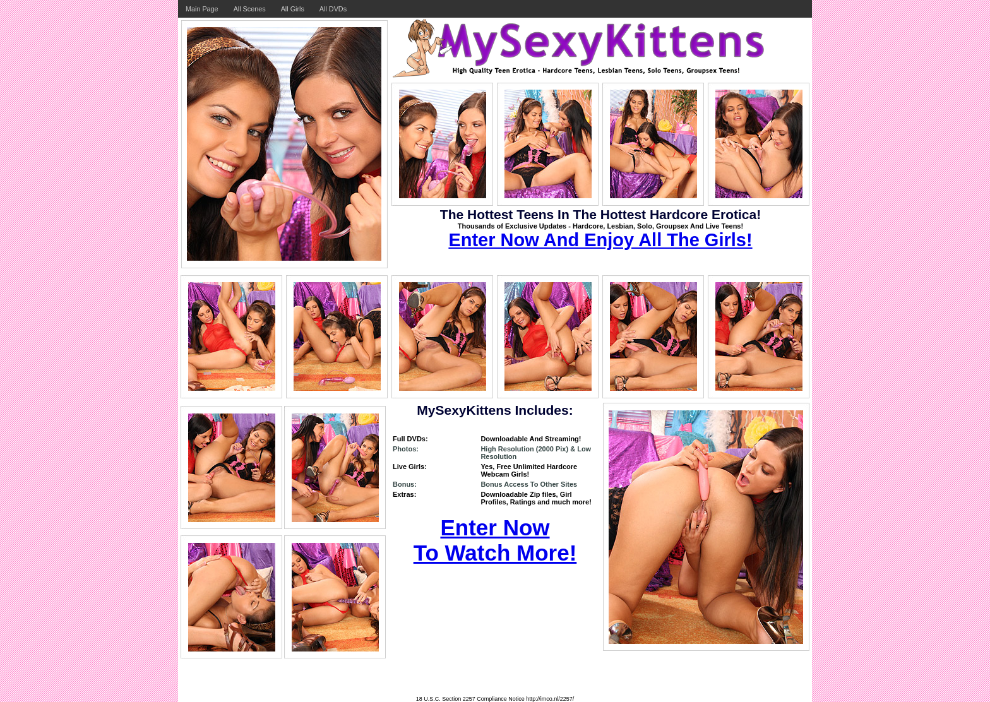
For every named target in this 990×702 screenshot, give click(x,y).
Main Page (202, 9)
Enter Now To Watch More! (495, 540)
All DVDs (333, 9)
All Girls (292, 9)
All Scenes (250, 9)
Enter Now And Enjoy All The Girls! (600, 240)
